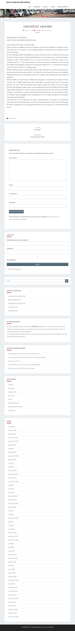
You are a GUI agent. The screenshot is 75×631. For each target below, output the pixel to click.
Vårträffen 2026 (13, 311)
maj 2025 (11, 448)
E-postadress (13, 193)
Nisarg (51, 627)
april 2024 (11, 467)
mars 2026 (11, 427)
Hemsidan (11, 388)
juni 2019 (11, 565)
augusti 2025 (12, 445)
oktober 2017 (12, 595)
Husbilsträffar (12, 392)
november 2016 (13, 609)
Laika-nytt (12, 118)
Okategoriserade (13, 403)
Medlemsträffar (63, 7)
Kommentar (13, 158)
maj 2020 (11, 547)
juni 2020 (11, 543)
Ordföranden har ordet (28, 368)
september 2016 (13, 617)
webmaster (11, 410)
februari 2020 (12, 554)
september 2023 (13, 481)
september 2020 (13, 540)
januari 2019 (12, 573)
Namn (11, 185)
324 (37, 30)
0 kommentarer (46, 30)
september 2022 (13, 503)
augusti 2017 (12, 602)
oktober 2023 (12, 478)
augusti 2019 (12, 562)
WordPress (39, 627)
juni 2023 (11, 485)
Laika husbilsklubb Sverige (18, 2)
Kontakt (45, 7)
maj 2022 (11, 514)
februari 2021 (12, 532)
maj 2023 (11, 489)
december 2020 (13, 536)
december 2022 (13, 496)
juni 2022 (11, 511)
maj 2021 (11, 525)
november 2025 (13, 438)
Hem (29, 7)
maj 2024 (11, 463)
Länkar (53, 7)
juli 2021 (10, 522)
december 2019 (13, 558)
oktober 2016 (12, 613)
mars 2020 (11, 551)
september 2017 (13, 598)
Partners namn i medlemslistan (29, 354)
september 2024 (13, 456)
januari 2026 (12, 434)
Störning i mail (13, 307)
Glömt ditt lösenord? (15, 269)
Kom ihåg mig (37, 258)
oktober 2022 (12, 500)
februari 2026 (12, 430)
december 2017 (13, 587)
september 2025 (13, 441)
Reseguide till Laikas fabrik (16, 303)
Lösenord (10, 248)
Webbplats (12, 202)
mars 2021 (11, 529)
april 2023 (11, 492)
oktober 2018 (12, 576)
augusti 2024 (12, 459)
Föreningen (36, 7)
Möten (10, 399)
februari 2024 (12, 470)
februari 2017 (12, 606)
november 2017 (13, 591)
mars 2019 (11, 569)
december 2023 (13, 474)
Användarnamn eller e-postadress (18, 240)
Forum (18, 361)
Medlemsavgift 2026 (14, 300)
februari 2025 (12, 452)
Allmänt (10, 385)
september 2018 (13, 580)
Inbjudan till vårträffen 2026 (17, 296)
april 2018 (11, 584)
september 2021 (13, 518)
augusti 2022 (12, 507)
